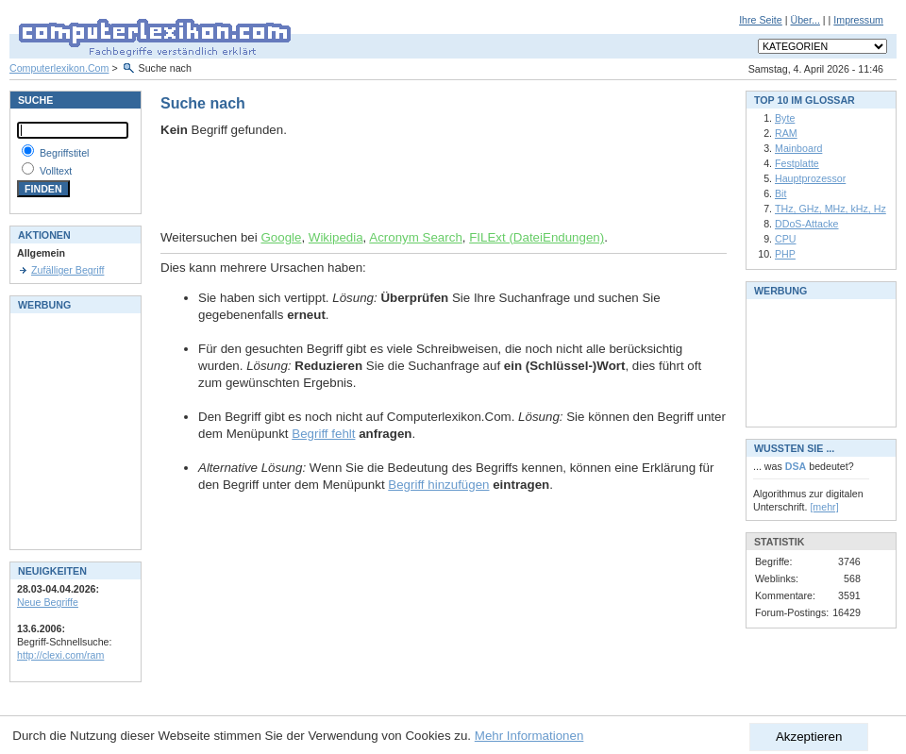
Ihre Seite (760, 19)
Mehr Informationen (529, 736)
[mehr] (824, 506)
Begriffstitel (65, 153)
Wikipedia (336, 237)
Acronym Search (415, 237)
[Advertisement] (381, 184)
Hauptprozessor (810, 178)
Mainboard (798, 148)
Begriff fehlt (323, 434)
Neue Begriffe (47, 602)
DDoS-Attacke (807, 223)
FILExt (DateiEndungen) (536, 237)
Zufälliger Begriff (67, 270)
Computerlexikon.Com (59, 68)
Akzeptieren (809, 736)
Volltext (56, 170)
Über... (804, 19)
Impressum (858, 19)
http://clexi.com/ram (60, 655)
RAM (786, 133)
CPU (786, 238)
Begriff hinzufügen (438, 485)
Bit (780, 193)
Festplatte (797, 163)
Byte (785, 118)
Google (280, 237)
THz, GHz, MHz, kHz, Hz (830, 208)
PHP (785, 254)
